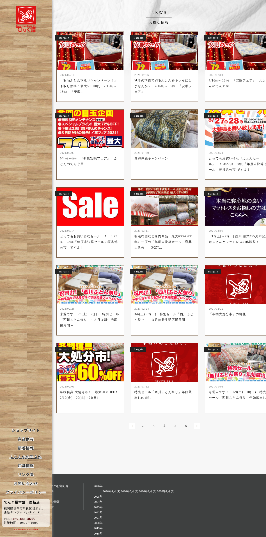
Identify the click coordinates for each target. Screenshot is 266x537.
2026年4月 (109, 491)
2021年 (98, 517)
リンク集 (26, 474)
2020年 (98, 523)
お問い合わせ (26, 483)
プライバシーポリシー (26, 492)
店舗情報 (26, 466)
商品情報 (26, 439)
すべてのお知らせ (57, 486)
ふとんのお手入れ (26, 457)
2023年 (98, 507)
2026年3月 (127, 491)
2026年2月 (145, 491)
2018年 (98, 533)
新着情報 (26, 448)
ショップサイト (26, 430)
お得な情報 (52, 501)
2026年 (98, 486)
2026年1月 (163, 491)
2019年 (98, 528)
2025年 (98, 496)
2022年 (98, 512)
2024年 (98, 501)
